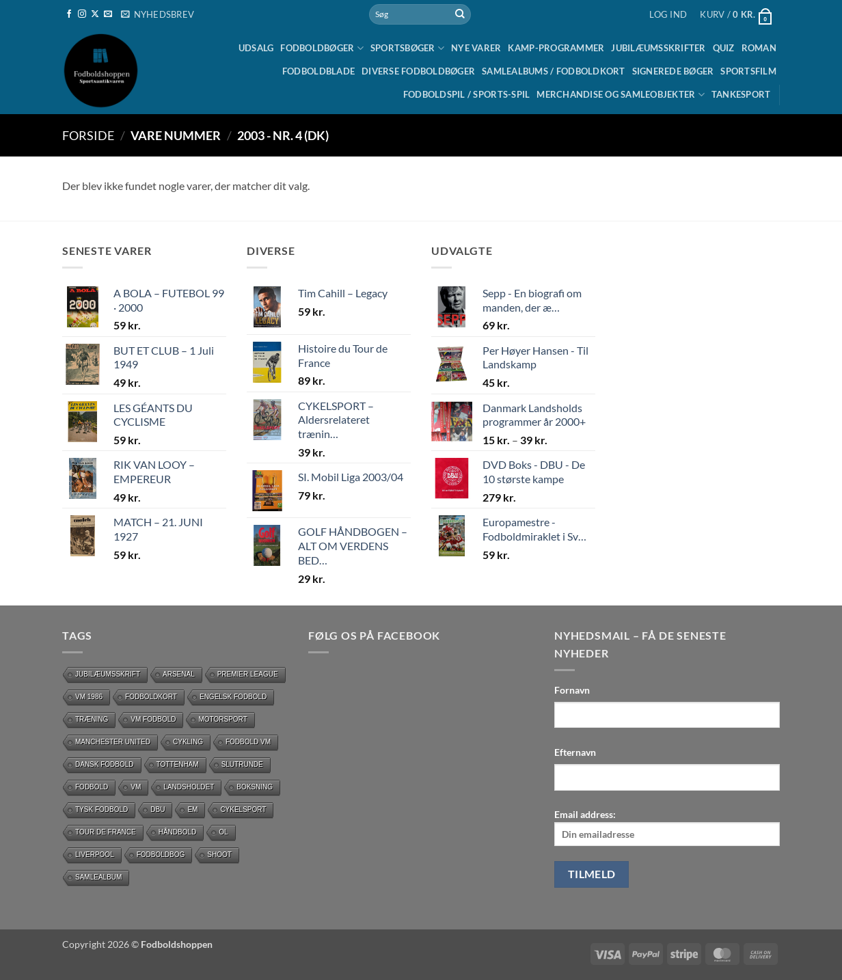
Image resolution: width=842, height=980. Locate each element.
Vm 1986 (89, 696)
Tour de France (105, 832)
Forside (88, 135)
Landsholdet (188, 787)
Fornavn (572, 690)
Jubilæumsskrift (107, 674)
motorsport (222, 719)
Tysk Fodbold (101, 809)
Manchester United (112, 742)
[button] (158, 14)
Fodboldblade (318, 71)
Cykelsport (243, 809)
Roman (759, 47)
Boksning (254, 787)
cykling (188, 742)
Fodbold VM (248, 742)
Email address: (667, 827)
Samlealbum (98, 877)
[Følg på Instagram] (82, 14)
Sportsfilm (748, 71)
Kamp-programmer (556, 47)
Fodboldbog (161, 854)
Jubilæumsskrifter (658, 47)
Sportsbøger (407, 48)
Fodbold (91, 787)
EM (192, 809)
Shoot (219, 854)
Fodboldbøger (322, 48)
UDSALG (256, 47)
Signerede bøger (673, 71)
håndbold (178, 832)
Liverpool (94, 854)
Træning (91, 719)
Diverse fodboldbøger (418, 71)
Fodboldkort (151, 696)
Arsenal (179, 674)
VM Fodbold (153, 719)
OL (223, 832)
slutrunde (242, 764)
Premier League (247, 674)
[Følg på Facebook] (69, 14)
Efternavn (575, 752)
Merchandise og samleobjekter (621, 94)
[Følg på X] (95, 14)
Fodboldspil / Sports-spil (466, 94)
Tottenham (178, 764)
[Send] (460, 14)
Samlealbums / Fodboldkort (553, 71)
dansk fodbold (104, 764)
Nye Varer (476, 47)
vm (136, 787)
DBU (157, 809)
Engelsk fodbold (233, 696)
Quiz (724, 47)
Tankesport (741, 94)
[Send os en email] (108, 14)
